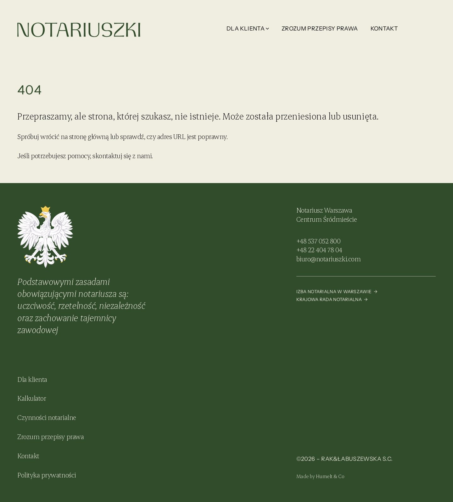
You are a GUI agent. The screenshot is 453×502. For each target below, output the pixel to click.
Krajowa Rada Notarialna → (332, 299)
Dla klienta (247, 28)
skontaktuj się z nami (122, 155)
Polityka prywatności (46, 475)
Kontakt (384, 28)
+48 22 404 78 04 (319, 249)
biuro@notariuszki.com (328, 258)
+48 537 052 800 (318, 241)
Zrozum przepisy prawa (320, 28)
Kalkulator (31, 398)
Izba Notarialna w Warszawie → (337, 291)
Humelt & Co (330, 476)
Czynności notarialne (46, 417)
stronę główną (89, 136)
